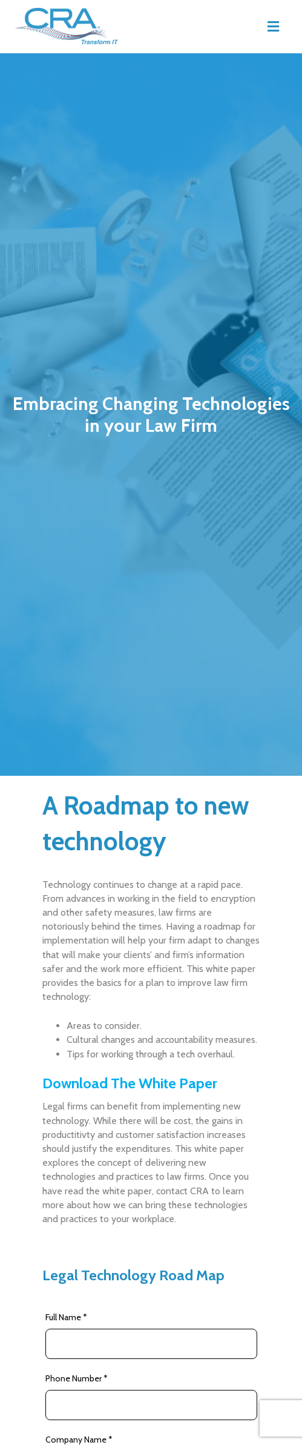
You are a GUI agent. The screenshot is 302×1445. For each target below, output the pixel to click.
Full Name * (66, 1317)
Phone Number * (76, 1378)
